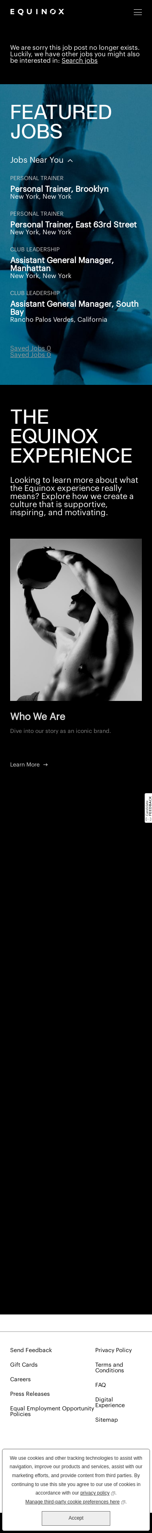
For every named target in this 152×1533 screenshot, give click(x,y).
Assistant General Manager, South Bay (74, 308)
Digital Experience (110, 1402)
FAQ (100, 1385)
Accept (76, 1518)
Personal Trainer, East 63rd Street (73, 225)
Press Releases (30, 1394)
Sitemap (106, 1420)
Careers (20, 1379)
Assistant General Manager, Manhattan (62, 265)
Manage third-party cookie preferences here (75, 1501)
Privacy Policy (113, 1350)
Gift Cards (24, 1365)
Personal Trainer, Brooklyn (59, 189)
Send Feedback (31, 1350)
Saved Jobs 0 (30, 348)
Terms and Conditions (109, 1368)
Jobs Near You (38, 160)
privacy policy (97, 1492)
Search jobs (80, 60)
